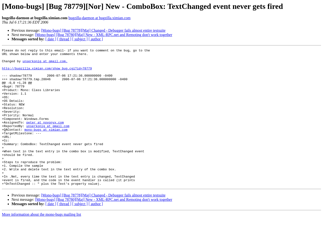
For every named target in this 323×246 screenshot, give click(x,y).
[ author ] (96, 39)
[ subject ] (80, 39)
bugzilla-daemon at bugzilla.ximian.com (99, 18)
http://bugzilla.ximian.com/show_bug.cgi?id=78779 (47, 72)
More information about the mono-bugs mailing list (41, 242)
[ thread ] (64, 39)
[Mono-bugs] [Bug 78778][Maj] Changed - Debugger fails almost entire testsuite (103, 30)
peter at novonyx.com (45, 137)
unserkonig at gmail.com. (45, 64)
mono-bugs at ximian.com (45, 146)
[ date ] (50, 39)
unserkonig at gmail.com (47, 142)
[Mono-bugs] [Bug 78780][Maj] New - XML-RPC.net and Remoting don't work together (103, 35)
